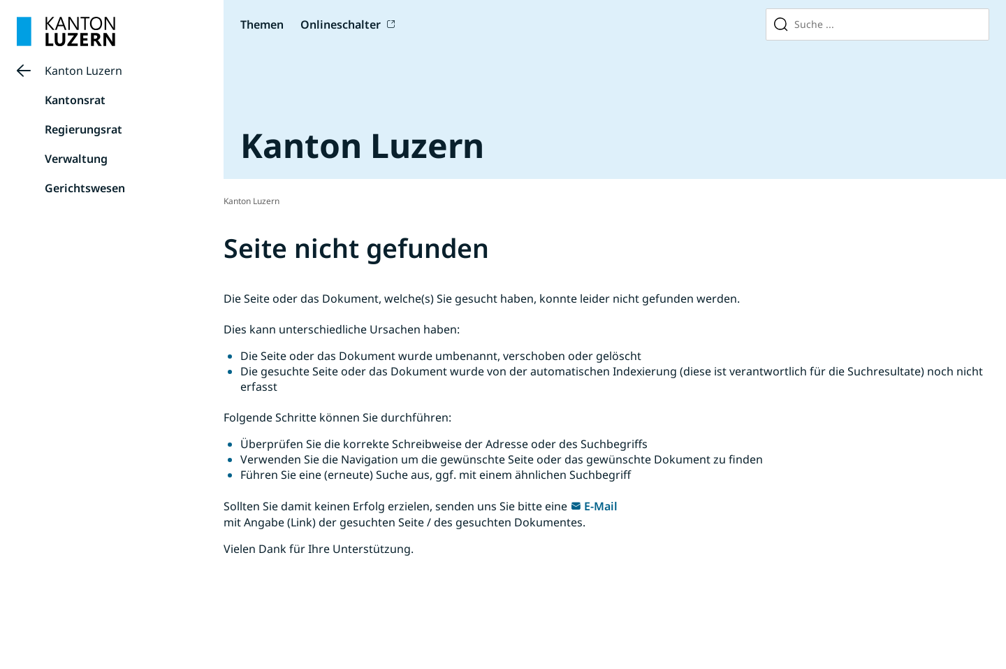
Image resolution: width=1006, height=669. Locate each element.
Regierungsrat (83, 129)
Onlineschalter (340, 24)
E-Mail (601, 506)
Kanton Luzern (83, 70)
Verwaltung (76, 158)
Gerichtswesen (85, 188)
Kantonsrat (75, 100)
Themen (262, 24)
